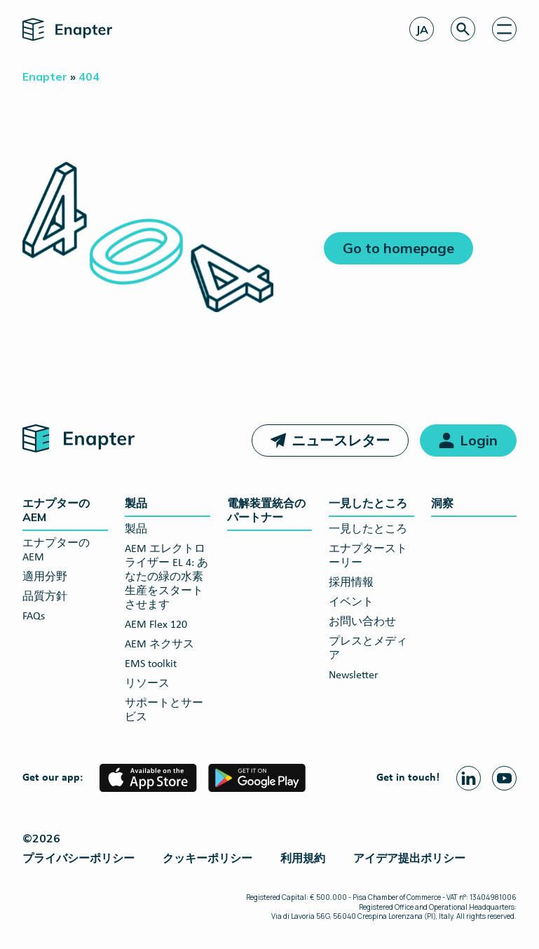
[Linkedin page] (468, 778)
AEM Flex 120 (156, 625)
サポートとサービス (164, 710)
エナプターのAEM (56, 510)
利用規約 (302, 858)
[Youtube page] (504, 778)
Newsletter (353, 675)
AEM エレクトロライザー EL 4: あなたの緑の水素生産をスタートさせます (166, 577)
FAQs (33, 616)
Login (479, 440)
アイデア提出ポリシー (409, 858)
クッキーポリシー (207, 858)
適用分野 (44, 577)
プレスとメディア (368, 648)
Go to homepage (398, 248)
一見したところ (368, 503)
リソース (147, 683)
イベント (351, 602)
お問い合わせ (362, 622)
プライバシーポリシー (78, 858)
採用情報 (351, 582)
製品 (136, 503)
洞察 (442, 503)
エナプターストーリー (368, 556)
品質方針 (44, 597)
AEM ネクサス (159, 644)
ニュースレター (341, 440)
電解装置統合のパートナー (266, 510)
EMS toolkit (151, 664)
